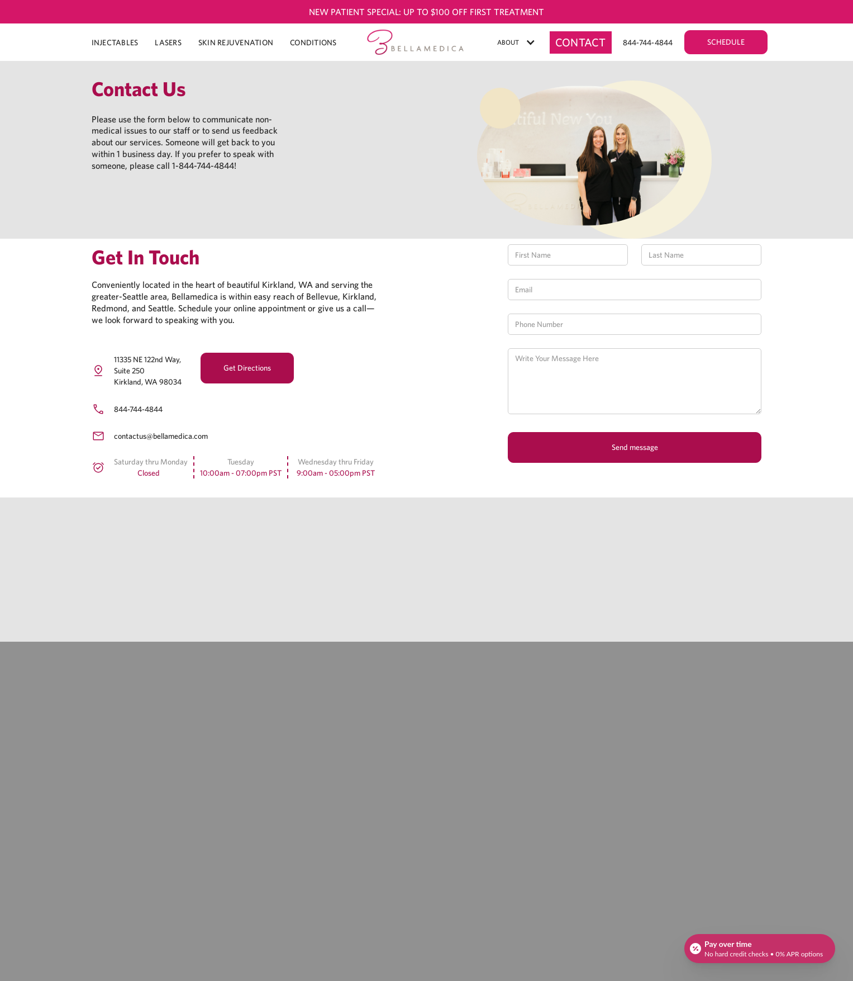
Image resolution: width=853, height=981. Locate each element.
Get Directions (247, 367)
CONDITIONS (313, 42)
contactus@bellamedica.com (161, 436)
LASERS (168, 42)
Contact (580, 42)
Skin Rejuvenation (235, 42)
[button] (516, 42)
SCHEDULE (726, 41)
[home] (415, 42)
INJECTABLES (115, 42)
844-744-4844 (138, 409)
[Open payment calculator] (759, 948)
